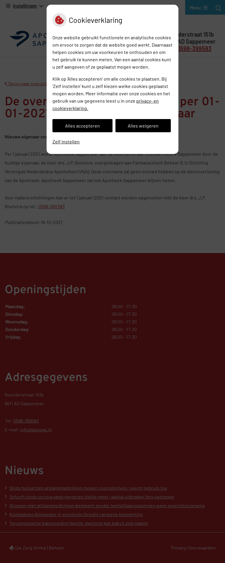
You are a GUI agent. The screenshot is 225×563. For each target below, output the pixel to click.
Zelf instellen (66, 141)
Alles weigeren (143, 125)
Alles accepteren (82, 125)
